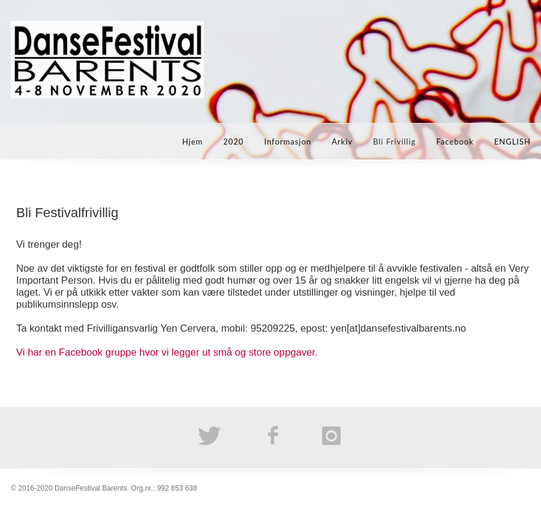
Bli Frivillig (394, 141)
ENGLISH (512, 141)
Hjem (192, 141)
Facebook (454, 141)
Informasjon (287, 141)
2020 (233, 141)
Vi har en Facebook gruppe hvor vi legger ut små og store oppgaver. (166, 352)
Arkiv (342, 141)
